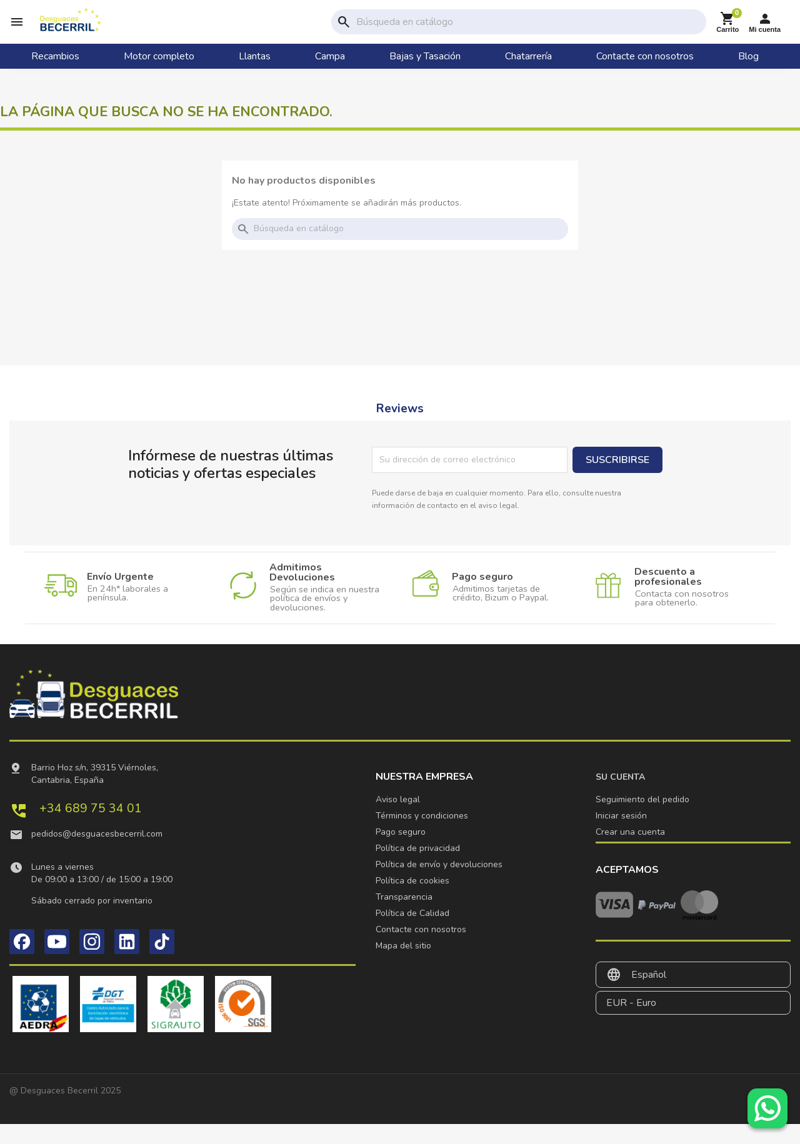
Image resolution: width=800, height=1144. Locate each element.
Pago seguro (401, 852)
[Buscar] (528, 32)
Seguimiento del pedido (642, 819)
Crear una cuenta (630, 852)
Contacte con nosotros (421, 949)
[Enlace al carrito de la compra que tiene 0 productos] (727, 32)
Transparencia (404, 917)
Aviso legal (398, 819)
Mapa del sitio (403, 966)
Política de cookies (412, 901)
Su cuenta (620, 797)
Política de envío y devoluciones (439, 884)
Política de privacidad (418, 868)
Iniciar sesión (621, 836)
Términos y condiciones (422, 836)
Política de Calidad (412, 933)
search (343, 31)
